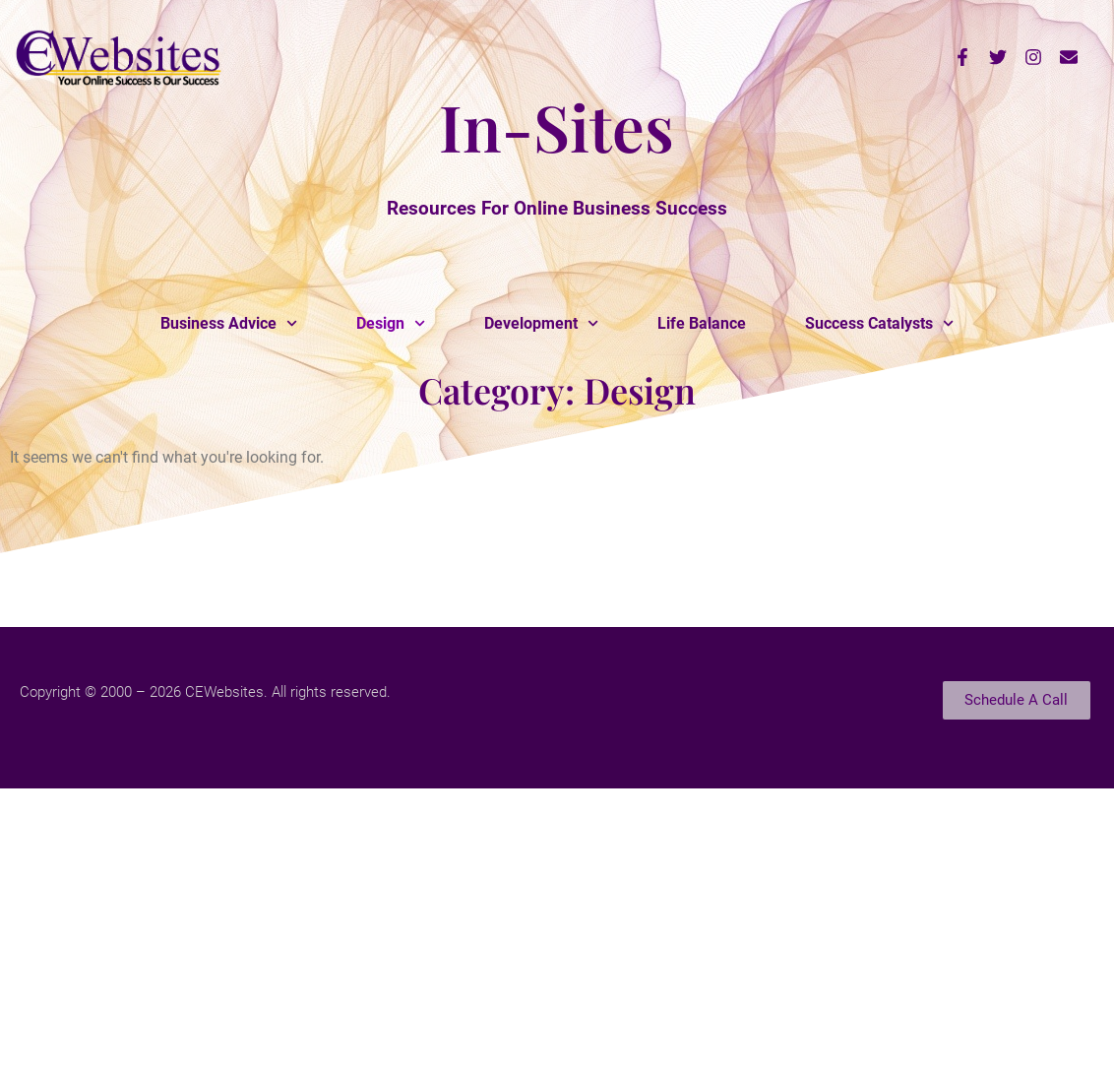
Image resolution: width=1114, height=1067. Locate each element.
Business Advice (228, 323)
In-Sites (556, 126)
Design (390, 323)
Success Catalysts (879, 323)
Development (541, 323)
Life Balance (701, 323)
